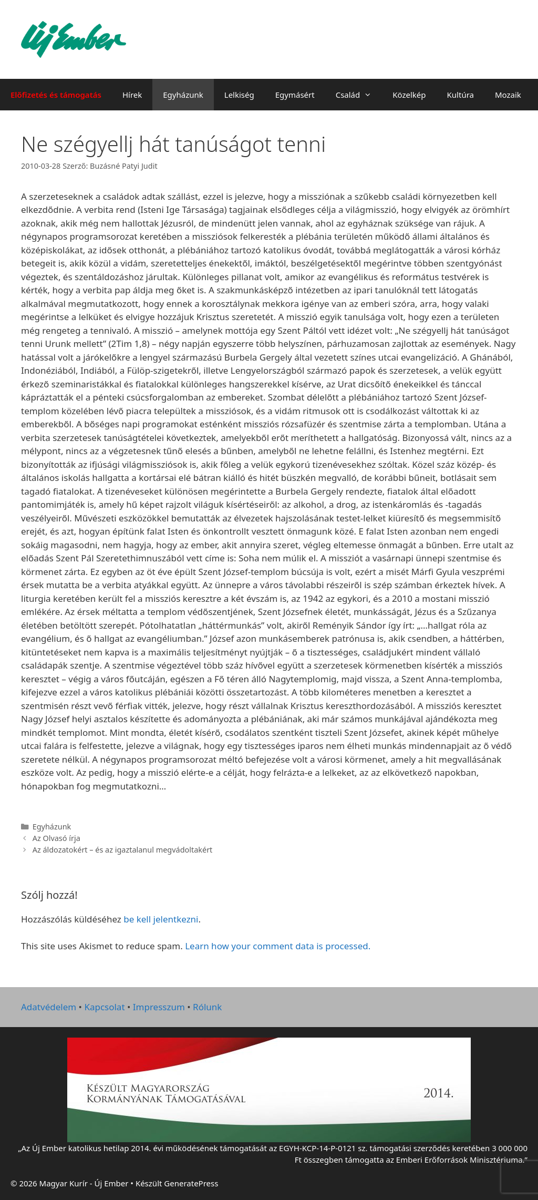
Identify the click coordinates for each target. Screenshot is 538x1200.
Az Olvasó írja (56, 838)
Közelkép (409, 94)
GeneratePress (191, 1183)
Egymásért (295, 94)
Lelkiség (239, 94)
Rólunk (207, 1007)
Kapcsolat (104, 1007)
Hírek (132, 94)
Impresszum (159, 1007)
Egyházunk (183, 94)
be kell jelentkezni (160, 919)
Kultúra (460, 94)
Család (359, 94)
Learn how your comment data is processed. (277, 946)
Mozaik (508, 94)
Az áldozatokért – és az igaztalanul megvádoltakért (123, 850)
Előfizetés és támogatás (56, 94)
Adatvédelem (48, 1007)
